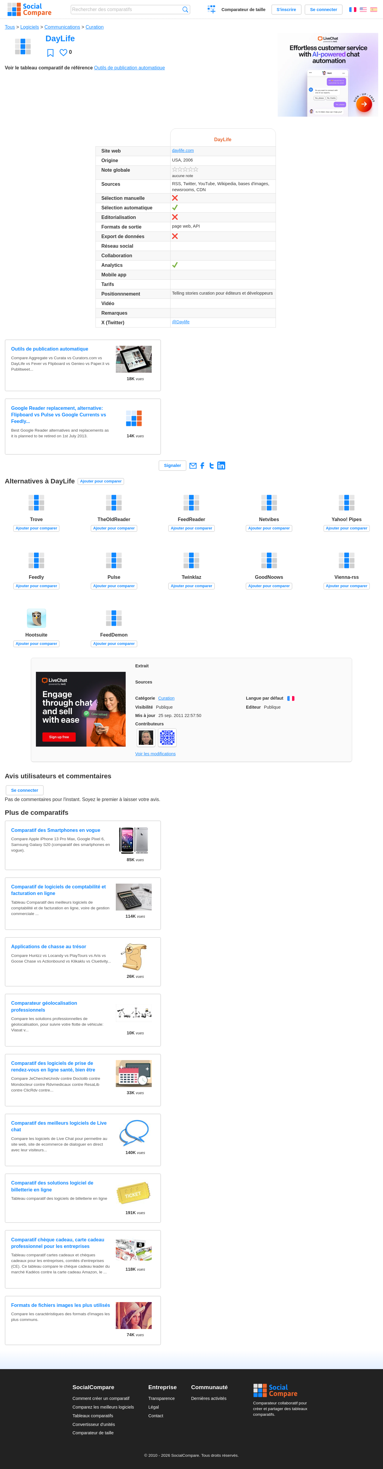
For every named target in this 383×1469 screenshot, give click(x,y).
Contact (155, 1415)
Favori (50, 53)
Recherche (185, 9)
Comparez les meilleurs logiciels (103, 1407)
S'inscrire (286, 9)
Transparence (161, 1398)
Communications (62, 27)
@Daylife (181, 321)
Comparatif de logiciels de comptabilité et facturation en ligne (58, 890)
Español (373, 9)
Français (352, 9)
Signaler (172, 465)
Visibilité (144, 707)
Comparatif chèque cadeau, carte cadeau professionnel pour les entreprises (57, 1243)
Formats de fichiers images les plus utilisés (60, 1305)
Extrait (142, 665)
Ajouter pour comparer (101, 481)
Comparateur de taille (243, 9)
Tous (10, 27)
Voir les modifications (155, 753)
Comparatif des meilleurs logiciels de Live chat (59, 1126)
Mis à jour (145, 715)
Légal (153, 1407)
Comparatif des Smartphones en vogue (55, 830)
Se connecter (323, 9)
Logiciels (29, 27)
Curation (95, 27)
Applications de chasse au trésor (48, 946)
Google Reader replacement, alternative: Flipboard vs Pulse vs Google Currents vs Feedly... (58, 415)
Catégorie (145, 698)
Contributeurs (149, 723)
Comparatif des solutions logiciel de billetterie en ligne (52, 1186)
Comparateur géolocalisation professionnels (44, 1006)
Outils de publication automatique (129, 67)
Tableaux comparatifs (92, 1415)
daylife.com (183, 150)
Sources (143, 682)
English (363, 9)
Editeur (253, 707)
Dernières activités (209, 1398)
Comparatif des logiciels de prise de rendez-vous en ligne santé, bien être (53, 1066)
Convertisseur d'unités (93, 1424)
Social (282, 1390)
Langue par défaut (264, 698)
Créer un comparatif (212, 10)
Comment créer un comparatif (100, 1398)
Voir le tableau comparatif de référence (49, 67)
